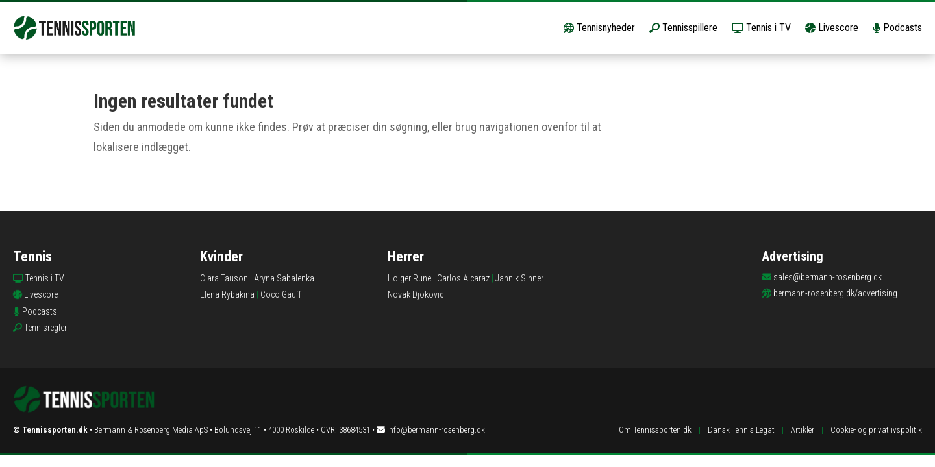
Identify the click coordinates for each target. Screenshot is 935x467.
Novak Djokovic (415, 294)
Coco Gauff (280, 294)
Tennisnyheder (599, 27)
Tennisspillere (683, 27)
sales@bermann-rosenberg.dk (827, 277)
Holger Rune (409, 278)
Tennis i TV (761, 27)
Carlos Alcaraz (463, 278)
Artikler (802, 430)
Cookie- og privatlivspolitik (876, 430)
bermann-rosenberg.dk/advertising (835, 293)
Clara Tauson (224, 278)
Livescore (831, 27)
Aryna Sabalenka (284, 278)
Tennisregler (45, 327)
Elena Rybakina (227, 294)
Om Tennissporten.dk (655, 430)
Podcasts (897, 27)
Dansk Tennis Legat (741, 430)
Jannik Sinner (519, 278)
